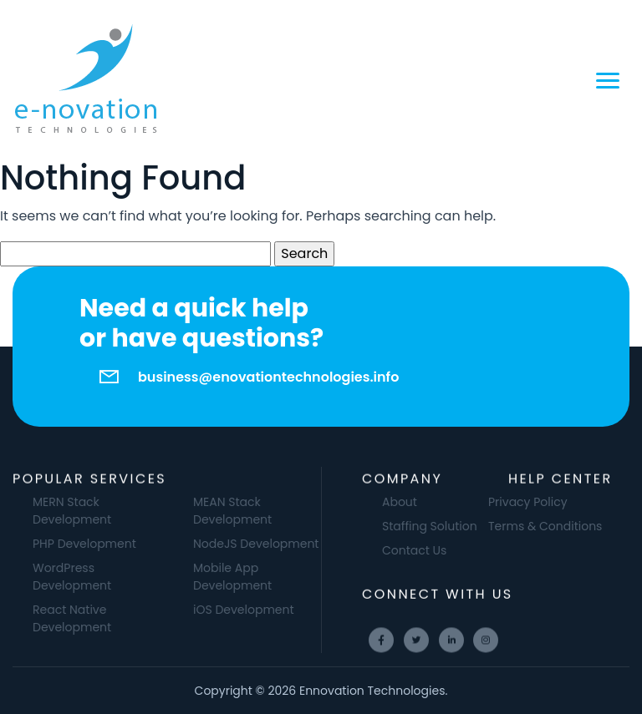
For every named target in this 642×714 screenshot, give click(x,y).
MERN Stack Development (89, 511)
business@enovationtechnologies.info (268, 377)
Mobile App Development (250, 577)
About (417, 502)
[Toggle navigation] (607, 79)
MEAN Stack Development (250, 511)
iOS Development (261, 609)
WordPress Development (89, 577)
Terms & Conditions (527, 526)
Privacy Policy (510, 502)
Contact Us (432, 550)
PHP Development (102, 543)
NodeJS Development (273, 543)
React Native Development (89, 618)
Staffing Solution (447, 526)
